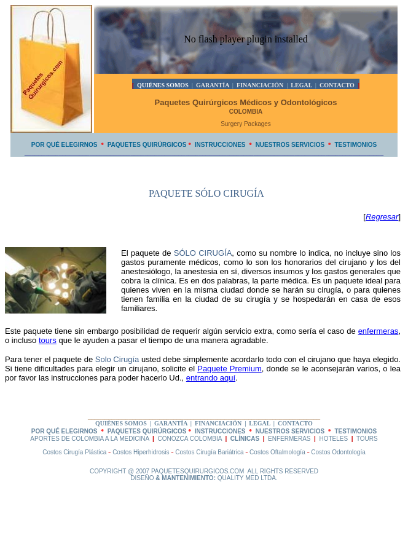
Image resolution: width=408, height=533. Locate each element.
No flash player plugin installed (246, 39)
